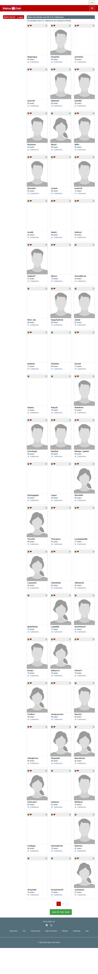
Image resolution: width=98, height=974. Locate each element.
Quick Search (13, 17)
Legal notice (13, 931)
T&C (24, 931)
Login (91, 3)
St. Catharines (33, 62)
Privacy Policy (35, 931)
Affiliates (65, 931)
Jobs (87, 931)
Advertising (76, 931)
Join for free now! (61, 912)
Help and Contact (51, 931)
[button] (20, 17)
